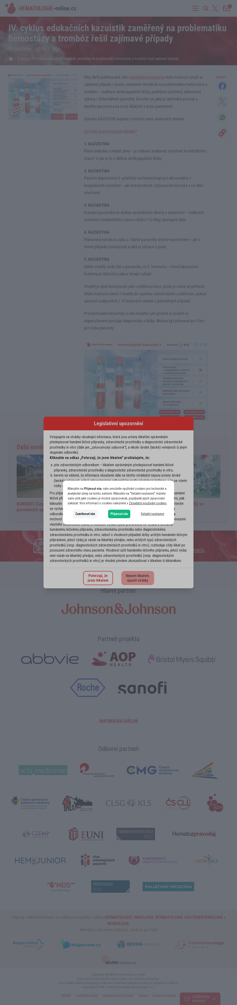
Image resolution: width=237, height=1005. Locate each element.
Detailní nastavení (152, 514)
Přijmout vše (119, 514)
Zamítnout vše (85, 514)
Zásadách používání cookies (148, 503)
